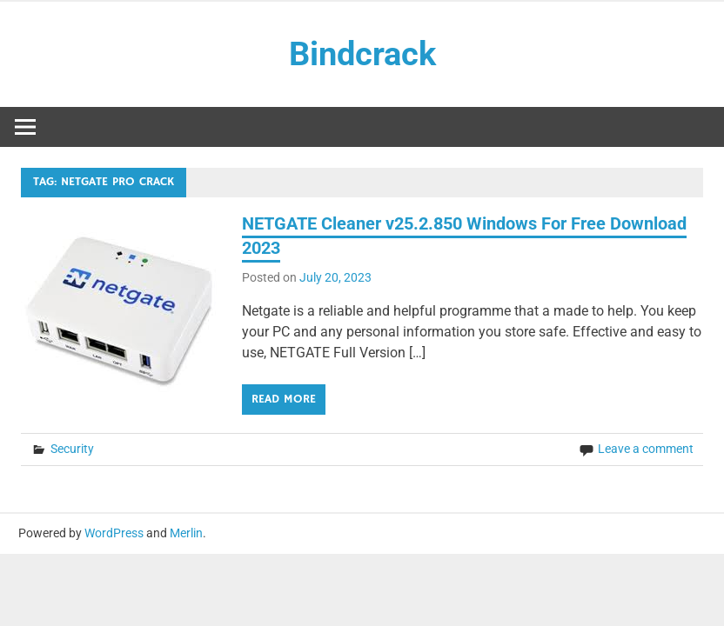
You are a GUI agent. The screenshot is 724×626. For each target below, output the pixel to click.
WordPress (114, 533)
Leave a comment (646, 449)
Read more (283, 399)
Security (72, 449)
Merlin (186, 533)
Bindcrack (362, 54)
